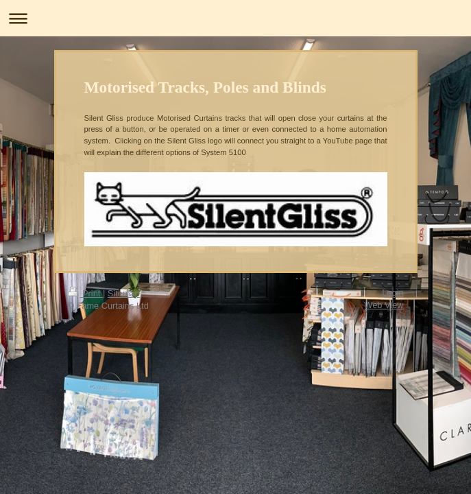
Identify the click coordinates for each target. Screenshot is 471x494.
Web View (383, 305)
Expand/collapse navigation (235, 18)
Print (85, 293)
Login (392, 292)
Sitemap (124, 293)
